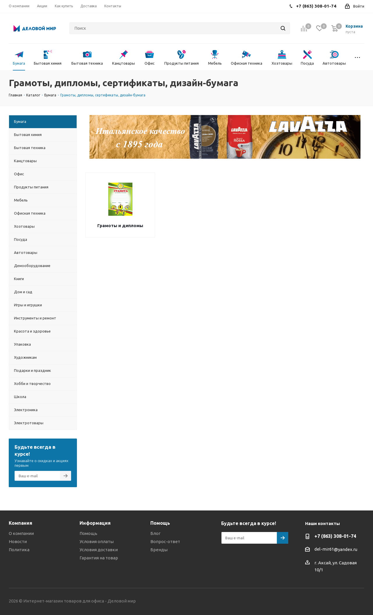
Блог (155, 533)
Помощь (88, 533)
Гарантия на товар (99, 557)
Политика (19, 549)
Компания (20, 523)
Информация (95, 523)
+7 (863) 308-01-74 (335, 536)
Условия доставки (99, 549)
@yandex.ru (345, 549)
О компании (21, 533)
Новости (18, 541)
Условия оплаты (97, 541)
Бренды (159, 549)
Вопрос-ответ (165, 541)
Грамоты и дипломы (120, 225)
